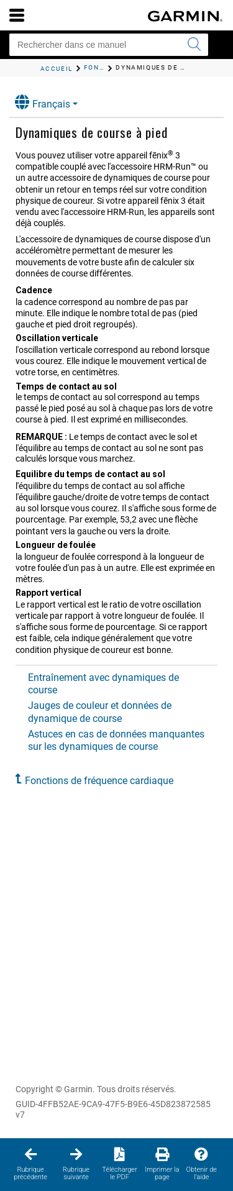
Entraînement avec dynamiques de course (103, 684)
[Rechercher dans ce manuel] (108, 45)
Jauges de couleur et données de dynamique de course (99, 712)
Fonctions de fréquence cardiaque (99, 781)
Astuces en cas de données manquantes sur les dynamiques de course (116, 740)
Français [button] (42, 102)
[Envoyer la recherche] (194, 45)
